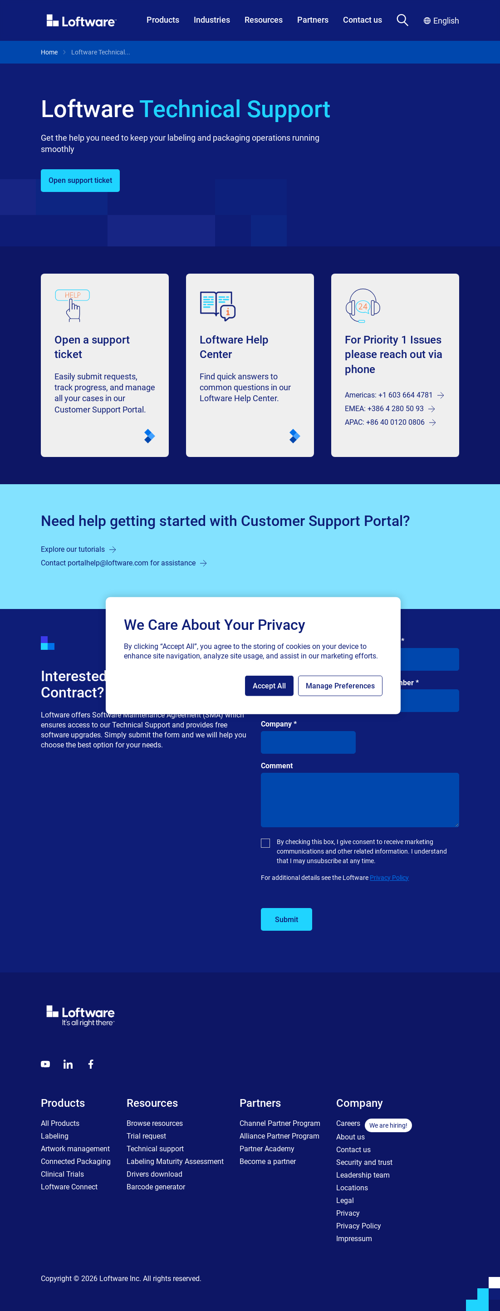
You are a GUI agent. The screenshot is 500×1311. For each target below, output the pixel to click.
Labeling (55, 1136)
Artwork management (75, 1148)
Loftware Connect (69, 1187)
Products (163, 20)
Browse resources (155, 1123)
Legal (345, 1200)
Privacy (348, 1213)
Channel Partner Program (280, 1123)
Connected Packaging (76, 1161)
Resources (264, 20)
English (441, 20)
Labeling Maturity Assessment (175, 1161)
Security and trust (364, 1162)
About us (350, 1137)
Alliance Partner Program (279, 1136)
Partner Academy (267, 1148)
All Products (60, 1123)
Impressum (354, 1238)
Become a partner (268, 1161)
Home (49, 52)
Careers (348, 1123)
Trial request (146, 1136)
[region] (253, 655)
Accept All (269, 686)
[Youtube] (45, 1064)
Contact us (362, 20)
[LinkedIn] (68, 1064)
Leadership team (363, 1175)
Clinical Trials (62, 1174)
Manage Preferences (340, 686)
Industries (212, 20)
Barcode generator (156, 1187)
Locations (352, 1187)
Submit (286, 919)
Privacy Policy (389, 877)
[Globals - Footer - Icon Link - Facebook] (90, 1064)
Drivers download (154, 1174)
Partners (312, 20)
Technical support (155, 1148)
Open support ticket (80, 180)
